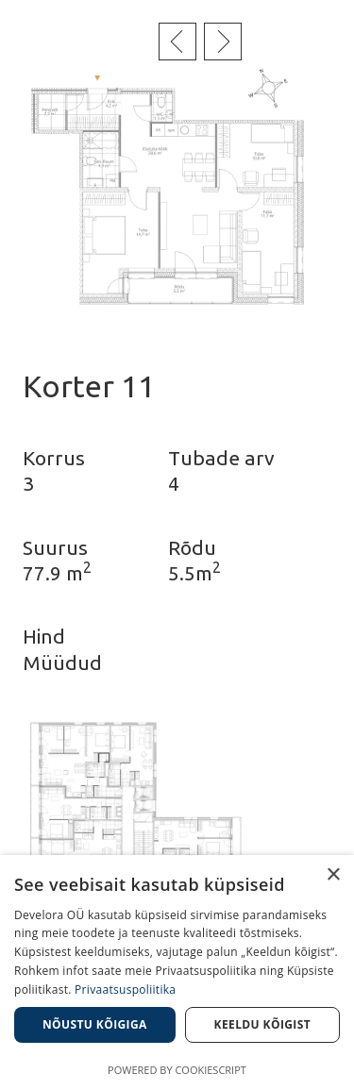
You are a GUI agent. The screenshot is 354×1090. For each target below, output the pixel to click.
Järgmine (223, 41)
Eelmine (177, 41)
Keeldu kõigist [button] (263, 1024)
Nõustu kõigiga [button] (94, 1024)
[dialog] (177, 972)
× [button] (333, 875)
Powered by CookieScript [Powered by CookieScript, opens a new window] (177, 1070)
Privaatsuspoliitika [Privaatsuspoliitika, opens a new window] (125, 989)
